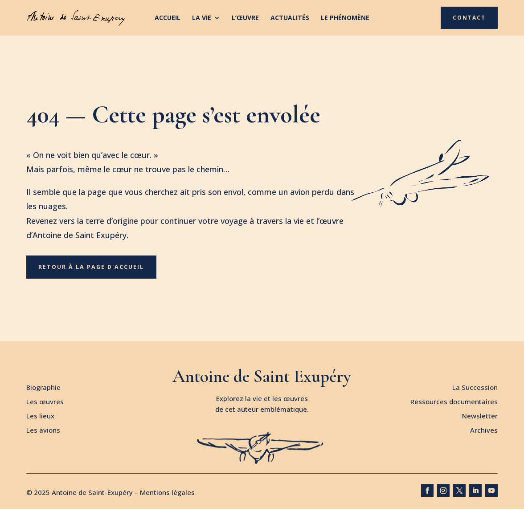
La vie (201, 18)
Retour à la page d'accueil (93, 268)
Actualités (289, 18)
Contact (469, 17)
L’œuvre (245, 18)
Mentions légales (167, 494)
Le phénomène (345, 18)
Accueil (167, 18)
